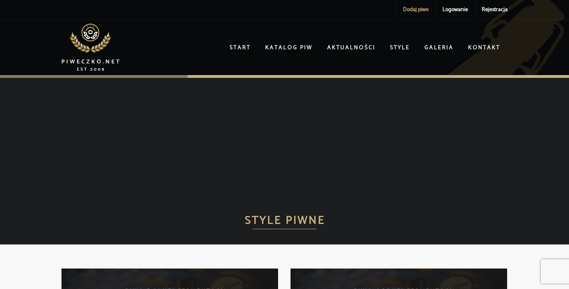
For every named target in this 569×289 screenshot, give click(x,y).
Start (240, 48)
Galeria (439, 48)
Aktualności (351, 48)
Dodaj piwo (415, 9)
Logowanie (455, 9)
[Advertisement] (284, 138)
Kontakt (484, 48)
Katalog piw (289, 48)
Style (400, 48)
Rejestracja (495, 9)
